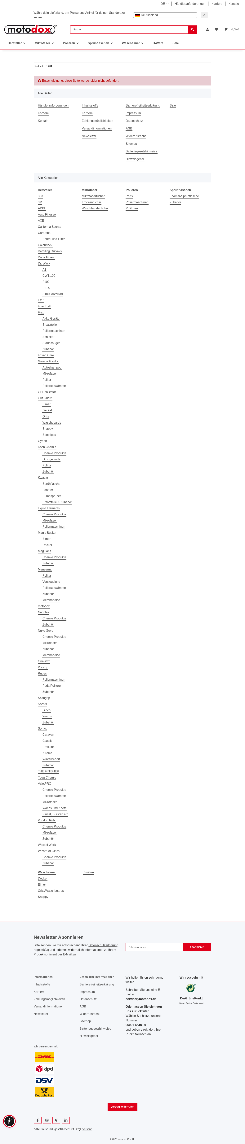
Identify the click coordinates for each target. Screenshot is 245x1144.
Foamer (47, 489)
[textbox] (165, 15)
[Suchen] (129, 29)
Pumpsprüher (51, 496)
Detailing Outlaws (50, 251)
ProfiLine (48, 747)
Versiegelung (51, 581)
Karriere (217, 3)
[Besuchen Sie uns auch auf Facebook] (38, 1120)
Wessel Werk (47, 844)
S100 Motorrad (52, 294)
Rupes (42, 673)
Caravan (48, 734)
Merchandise (51, 600)
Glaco (46, 710)
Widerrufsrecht (136, 136)
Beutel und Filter (53, 239)
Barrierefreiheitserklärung (143, 105)
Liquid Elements (49, 508)
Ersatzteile (49, 324)
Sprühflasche (51, 483)
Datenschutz (134, 120)
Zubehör (48, 349)
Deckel (47, 410)
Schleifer (48, 336)
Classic (47, 740)
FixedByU (44, 306)
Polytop (43, 667)
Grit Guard (45, 398)
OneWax (44, 661)
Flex (41, 312)
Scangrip (44, 698)
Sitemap (131, 143)
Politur (46, 379)
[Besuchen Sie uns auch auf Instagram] (47, 1120)
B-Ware (88, 872)
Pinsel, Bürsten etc (55, 814)
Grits (45, 416)
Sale (175, 43)
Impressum (133, 113)
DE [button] (163, 3)
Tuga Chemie (47, 777)
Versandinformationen (97, 128)
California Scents (49, 226)
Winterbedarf (51, 759)
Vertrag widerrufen (122, 1106)
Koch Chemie (47, 447)
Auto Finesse (47, 214)
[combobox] (165, 15)
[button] (207, 29)
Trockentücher (91, 202)
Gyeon (42, 441)
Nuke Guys (45, 630)
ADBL (42, 208)
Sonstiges (49, 434)
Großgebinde (51, 459)
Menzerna (44, 569)
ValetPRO (44, 783)
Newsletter (89, 136)
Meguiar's (44, 551)
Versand (87, 1129)
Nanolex (43, 612)
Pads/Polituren (52, 685)
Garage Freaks (48, 361)
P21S (46, 288)
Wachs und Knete (54, 808)
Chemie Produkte (54, 453)
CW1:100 (48, 275)
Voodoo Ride (47, 820)
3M (40, 202)
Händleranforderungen (190, 3)
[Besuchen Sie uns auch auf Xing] (56, 1120)
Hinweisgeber (135, 159)
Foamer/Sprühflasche (184, 196)
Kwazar (43, 477)
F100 (45, 281)
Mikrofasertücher (93, 196)
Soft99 (42, 704)
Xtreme (47, 753)
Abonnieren (196, 947)
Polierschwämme (54, 385)
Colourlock (45, 245)
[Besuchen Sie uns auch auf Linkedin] (66, 1120)
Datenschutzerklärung (103, 945)
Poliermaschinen (53, 330)
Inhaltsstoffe (90, 105)
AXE (41, 220)
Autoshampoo (51, 367)
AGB (129, 128)
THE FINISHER (48, 771)
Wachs (47, 716)
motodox (44, 606)
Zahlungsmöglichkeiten (97, 120)
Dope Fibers (46, 257)
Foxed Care (46, 355)
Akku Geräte (51, 318)
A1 (44, 269)
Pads (129, 196)
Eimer (46, 404)
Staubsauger (51, 343)
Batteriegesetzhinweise (141, 151)
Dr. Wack (44, 263)
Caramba (44, 232)
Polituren (132, 208)
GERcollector (47, 392)
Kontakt (234, 3)
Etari (41, 300)
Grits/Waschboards (51, 890)
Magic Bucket (47, 532)
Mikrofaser (49, 373)
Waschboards (51, 422)
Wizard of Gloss (49, 851)
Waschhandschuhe (95, 208)
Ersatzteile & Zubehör (57, 502)
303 (40, 196)
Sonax (42, 728)
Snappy (47, 428)
